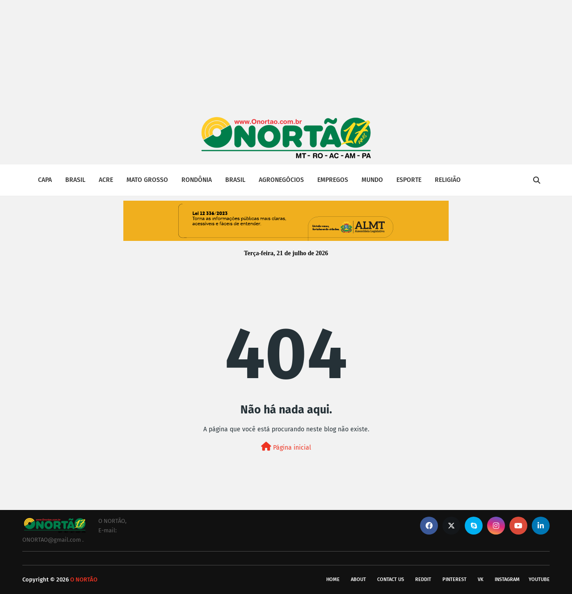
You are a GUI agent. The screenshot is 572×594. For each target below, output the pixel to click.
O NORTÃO (83, 579)
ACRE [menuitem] (106, 180)
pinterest (454, 579)
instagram (507, 579)
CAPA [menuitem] (45, 180)
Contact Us (390, 579)
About (358, 579)
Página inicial (286, 446)
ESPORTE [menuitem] (408, 180)
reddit (423, 579)
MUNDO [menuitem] (372, 180)
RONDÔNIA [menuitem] (196, 180)
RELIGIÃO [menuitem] (448, 180)
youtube (539, 579)
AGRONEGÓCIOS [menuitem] (281, 180)
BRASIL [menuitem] (75, 180)
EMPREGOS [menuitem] (332, 180)
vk (481, 579)
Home (333, 579)
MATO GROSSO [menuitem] (147, 180)
